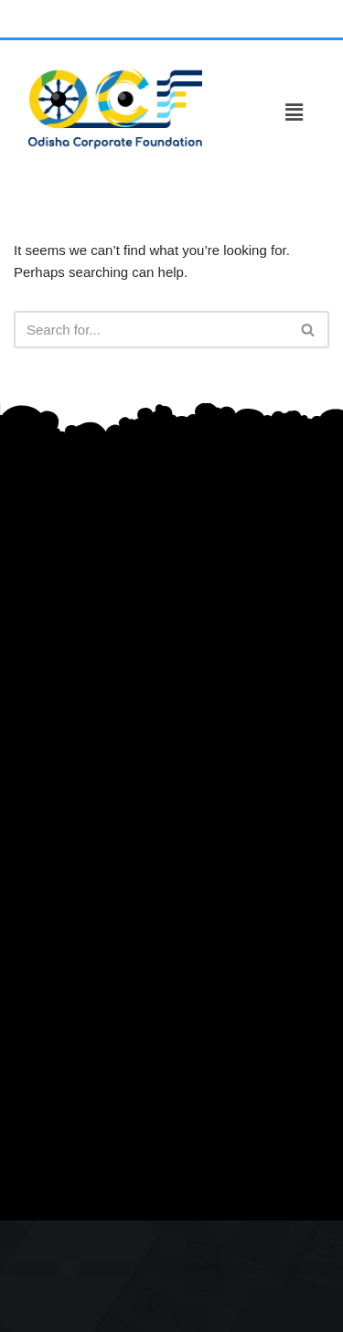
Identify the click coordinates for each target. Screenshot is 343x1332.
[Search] (151, 329)
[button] (293, 112)
